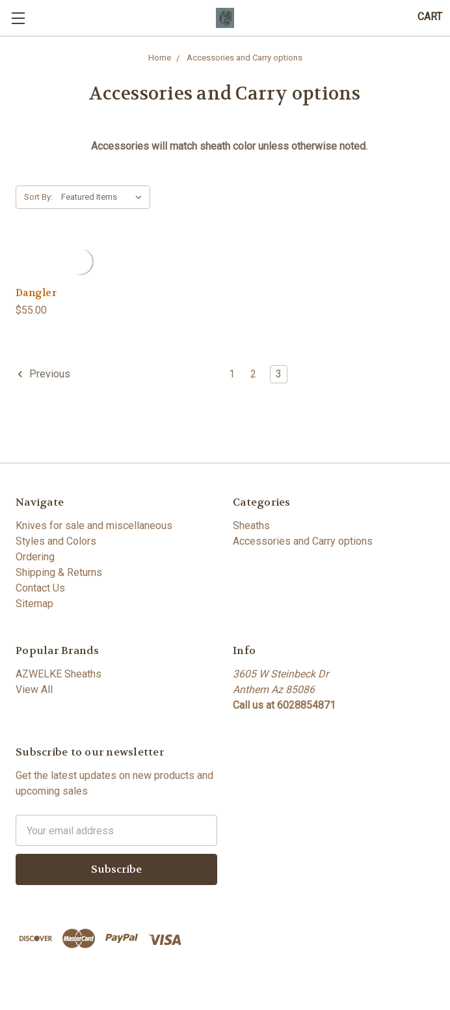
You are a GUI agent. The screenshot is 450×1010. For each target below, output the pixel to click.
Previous (43, 374)
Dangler (36, 292)
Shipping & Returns (59, 572)
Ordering (35, 557)
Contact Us (40, 588)
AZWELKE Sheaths (58, 674)
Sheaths (251, 525)
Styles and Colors (56, 541)
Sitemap (34, 603)
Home (159, 57)
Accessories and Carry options (244, 57)
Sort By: (38, 197)
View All (34, 689)
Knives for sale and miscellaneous (94, 525)
